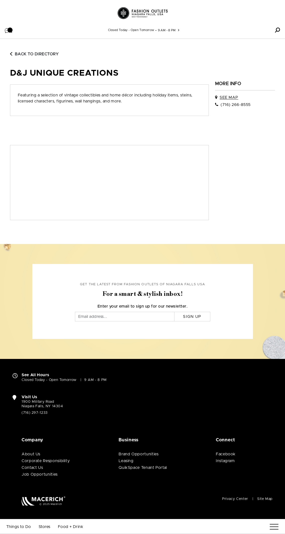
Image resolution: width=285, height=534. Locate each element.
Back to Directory (34, 54)
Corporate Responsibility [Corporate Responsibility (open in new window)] (46, 461)
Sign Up (192, 317)
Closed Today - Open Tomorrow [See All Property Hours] (131, 30)
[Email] (124, 316)
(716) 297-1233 (35, 413)
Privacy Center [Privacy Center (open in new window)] (235, 499)
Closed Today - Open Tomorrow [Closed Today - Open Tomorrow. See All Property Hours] (49, 380)
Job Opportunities (40, 474)
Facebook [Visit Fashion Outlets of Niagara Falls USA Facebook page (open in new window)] (226, 454)
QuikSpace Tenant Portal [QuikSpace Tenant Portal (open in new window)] (143, 468)
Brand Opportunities (138, 454)
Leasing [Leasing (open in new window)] (126, 461)
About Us (31, 454)
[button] (9, 30)
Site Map (264, 499)
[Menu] (274, 527)
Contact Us (32, 468)
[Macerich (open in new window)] (43, 501)
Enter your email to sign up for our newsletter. (143, 306)
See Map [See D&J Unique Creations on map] (229, 97)
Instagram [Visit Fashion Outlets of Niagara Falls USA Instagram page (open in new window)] (225, 461)
